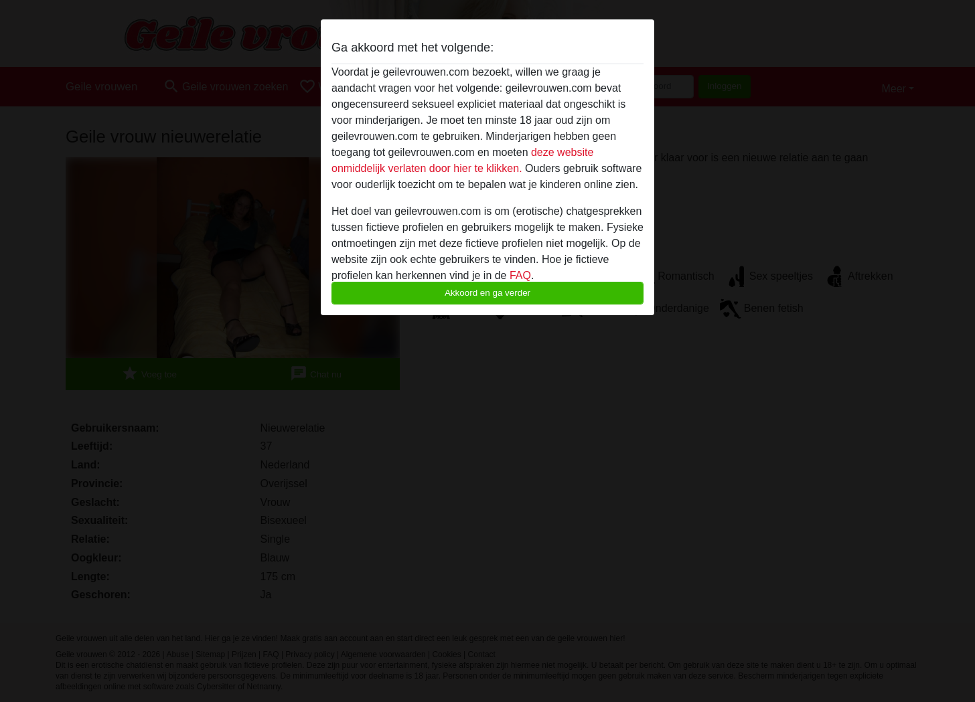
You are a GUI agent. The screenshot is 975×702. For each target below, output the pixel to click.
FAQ (520, 275)
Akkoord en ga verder (487, 293)
